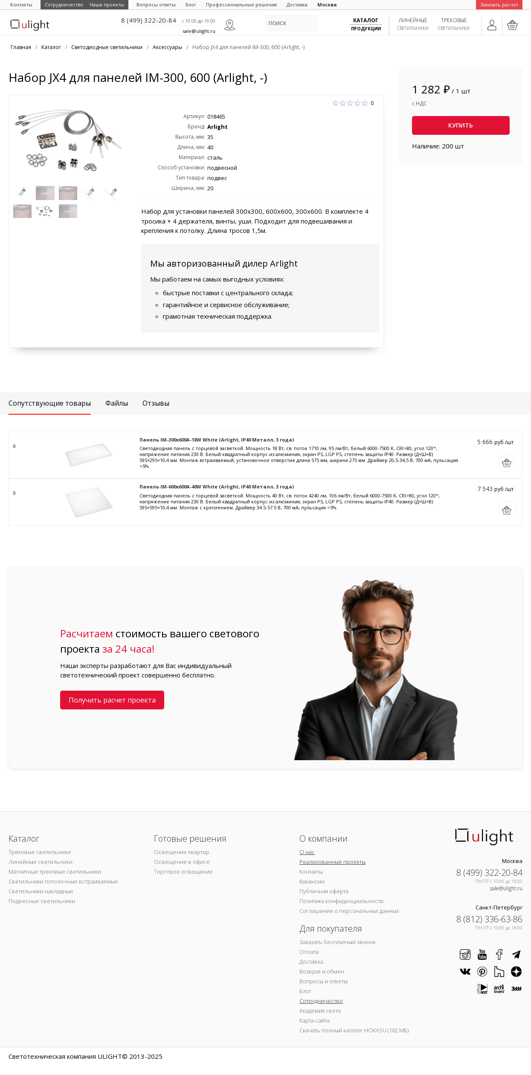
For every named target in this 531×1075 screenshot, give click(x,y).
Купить (460, 125)
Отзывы (155, 403)
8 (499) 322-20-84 (148, 20)
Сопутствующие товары (50, 403)
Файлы (116, 403)
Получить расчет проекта (112, 700)
